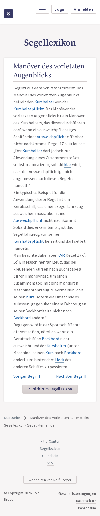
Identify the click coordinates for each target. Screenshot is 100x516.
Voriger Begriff (27, 376)
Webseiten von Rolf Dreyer (50, 479)
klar (67, 164)
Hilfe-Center (50, 441)
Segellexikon (50, 448)
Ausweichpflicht (51, 136)
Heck (59, 359)
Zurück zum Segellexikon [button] (50, 388)
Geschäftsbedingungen (77, 493)
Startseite (12, 417)
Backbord (22, 317)
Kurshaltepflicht (28, 108)
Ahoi (50, 463)
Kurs (30, 297)
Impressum (87, 508)
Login (59, 9)
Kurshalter (44, 101)
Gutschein (50, 455)
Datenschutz (86, 500)
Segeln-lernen (8, 14)
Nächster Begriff (71, 376)
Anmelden (83, 9)
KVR (61, 255)
